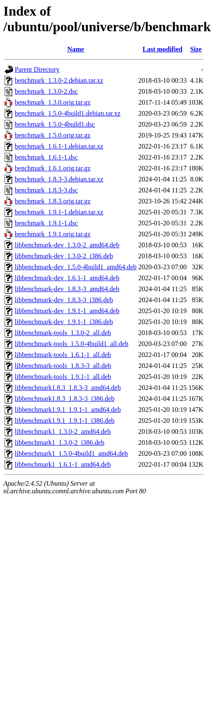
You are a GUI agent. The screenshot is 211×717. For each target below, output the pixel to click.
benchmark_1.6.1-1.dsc (46, 157)
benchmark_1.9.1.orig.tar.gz (53, 234)
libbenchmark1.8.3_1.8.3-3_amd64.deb (68, 387)
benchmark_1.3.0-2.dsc (46, 91)
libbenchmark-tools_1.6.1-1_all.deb (63, 354)
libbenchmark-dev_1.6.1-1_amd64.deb (67, 277)
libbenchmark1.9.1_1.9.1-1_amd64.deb (68, 409)
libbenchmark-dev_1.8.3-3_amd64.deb (67, 288)
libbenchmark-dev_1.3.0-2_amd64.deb (67, 245)
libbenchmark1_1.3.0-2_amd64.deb (63, 431)
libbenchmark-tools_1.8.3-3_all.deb (63, 365)
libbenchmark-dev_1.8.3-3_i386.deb (64, 299)
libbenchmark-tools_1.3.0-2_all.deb (63, 332)
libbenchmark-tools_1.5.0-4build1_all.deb (71, 343)
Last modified (162, 49)
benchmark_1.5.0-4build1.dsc (55, 124)
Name (75, 49)
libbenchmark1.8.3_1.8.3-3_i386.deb (65, 398)
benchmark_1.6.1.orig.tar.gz (53, 168)
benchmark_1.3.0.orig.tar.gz (53, 102)
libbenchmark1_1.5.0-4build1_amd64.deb (71, 453)
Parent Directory (37, 69)
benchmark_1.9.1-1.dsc (46, 223)
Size (196, 49)
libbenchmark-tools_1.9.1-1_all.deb (63, 376)
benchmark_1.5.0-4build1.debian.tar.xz (67, 113)
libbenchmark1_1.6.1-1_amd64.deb (63, 464)
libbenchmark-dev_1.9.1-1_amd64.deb (67, 310)
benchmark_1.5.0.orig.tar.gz (53, 135)
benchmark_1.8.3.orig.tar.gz (53, 201)
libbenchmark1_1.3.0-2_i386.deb (59, 442)
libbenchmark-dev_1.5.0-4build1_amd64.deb (75, 267)
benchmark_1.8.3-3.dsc (46, 190)
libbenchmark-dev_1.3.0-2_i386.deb (64, 256)
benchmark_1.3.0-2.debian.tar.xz (59, 80)
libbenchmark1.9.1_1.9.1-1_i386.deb (65, 420)
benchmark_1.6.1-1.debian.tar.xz (59, 146)
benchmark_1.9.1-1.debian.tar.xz (59, 212)
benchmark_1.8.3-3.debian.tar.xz (59, 179)
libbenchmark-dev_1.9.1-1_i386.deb (64, 321)
